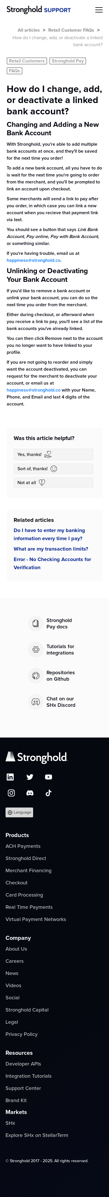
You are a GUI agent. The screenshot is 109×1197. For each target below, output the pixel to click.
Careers (15, 961)
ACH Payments (23, 846)
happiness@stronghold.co (33, 260)
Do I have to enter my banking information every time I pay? (49, 534)
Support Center (23, 1088)
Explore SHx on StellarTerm (37, 1135)
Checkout (17, 882)
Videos (13, 985)
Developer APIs (23, 1064)
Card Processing (24, 895)
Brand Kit (16, 1100)
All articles (29, 30)
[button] (19, 812)
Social (12, 997)
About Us (16, 949)
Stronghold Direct (26, 858)
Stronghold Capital (27, 1010)
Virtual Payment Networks (36, 919)
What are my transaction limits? (51, 549)
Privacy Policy (21, 1034)
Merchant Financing (28, 870)
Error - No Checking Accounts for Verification (52, 563)
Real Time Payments (29, 907)
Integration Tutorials (28, 1076)
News (12, 973)
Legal (12, 1022)
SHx (10, 1123)
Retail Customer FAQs (71, 30)
